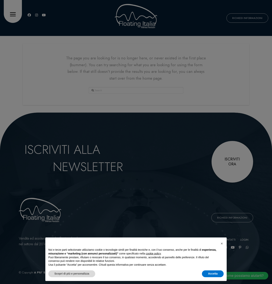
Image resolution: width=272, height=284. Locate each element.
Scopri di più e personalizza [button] (71, 273)
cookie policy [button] (153, 253)
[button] (222, 243)
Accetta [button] (213, 273)
